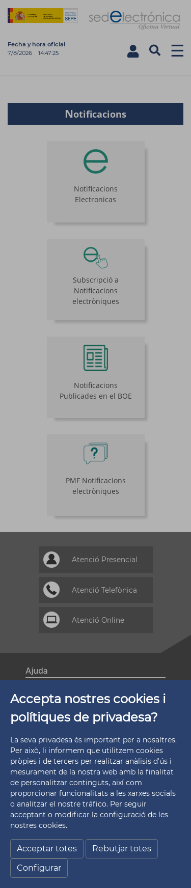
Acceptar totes (47, 848)
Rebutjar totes (121, 848)
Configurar (39, 868)
